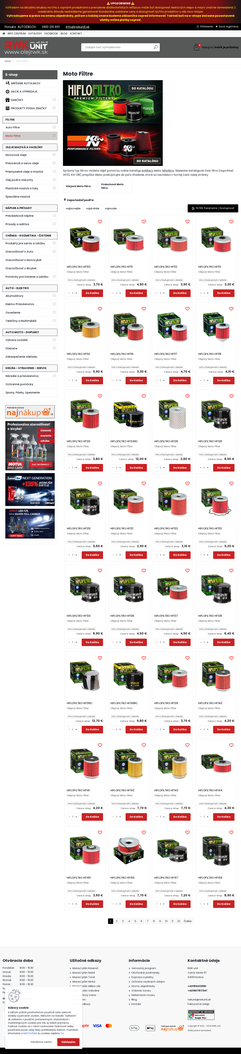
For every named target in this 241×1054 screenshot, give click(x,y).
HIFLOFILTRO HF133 (210, 528)
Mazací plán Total (83, 977)
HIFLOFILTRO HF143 (166, 790)
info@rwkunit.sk (77, 27)
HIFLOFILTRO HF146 (122, 877)
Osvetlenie (13, 313)
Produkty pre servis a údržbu (25, 243)
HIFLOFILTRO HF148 (210, 877)
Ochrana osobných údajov (148, 981)
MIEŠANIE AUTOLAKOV (23, 83)
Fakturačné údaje (198, 1004)
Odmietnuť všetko (41, 1042)
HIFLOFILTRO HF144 (210, 790)
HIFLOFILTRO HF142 (122, 790)
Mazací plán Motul (83, 981)
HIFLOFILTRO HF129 (78, 528)
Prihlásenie (206, 26)
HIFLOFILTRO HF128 (210, 441)
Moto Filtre (13, 136)
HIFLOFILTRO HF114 (78, 354)
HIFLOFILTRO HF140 (210, 703)
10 (166, 921)
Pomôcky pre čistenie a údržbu (27, 277)
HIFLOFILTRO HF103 (78, 267)
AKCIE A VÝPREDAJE (21, 92)
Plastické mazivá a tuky (22, 188)
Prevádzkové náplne (20, 216)
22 (178, 921)
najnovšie (111, 208)
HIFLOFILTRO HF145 (79, 877)
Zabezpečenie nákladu (21, 357)
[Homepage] (4, 33)
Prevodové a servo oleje (22, 163)
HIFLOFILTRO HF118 (209, 354)
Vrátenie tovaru (141, 990)
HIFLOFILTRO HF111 (121, 267)
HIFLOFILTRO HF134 (79, 616)
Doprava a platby (142, 977)
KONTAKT (76, 33)
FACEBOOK (51, 33)
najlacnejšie (73, 208)
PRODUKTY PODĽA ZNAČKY (26, 108)
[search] (156, 48)
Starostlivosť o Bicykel (21, 268)
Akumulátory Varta (84, 995)
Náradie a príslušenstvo (22, 376)
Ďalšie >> (187, 921)
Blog (134, 999)
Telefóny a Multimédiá (21, 321)
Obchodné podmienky (145, 972)
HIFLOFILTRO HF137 (166, 616)
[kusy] (73, 293)
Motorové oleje (16, 155)
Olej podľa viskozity (19, 180)
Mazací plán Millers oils (86, 986)
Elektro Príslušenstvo (20, 304)
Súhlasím (68, 1042)
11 (172, 921)
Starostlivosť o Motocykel (23, 260)
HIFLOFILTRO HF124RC (124, 441)
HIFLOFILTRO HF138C (80, 703)
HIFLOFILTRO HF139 (166, 703)
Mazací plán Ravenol (85, 968)
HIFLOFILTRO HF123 (78, 441)
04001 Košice (195, 977)
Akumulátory (14, 296)
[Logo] (26, 47)
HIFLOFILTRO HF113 (209, 267)
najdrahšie (92, 208)
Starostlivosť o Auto (19, 252)
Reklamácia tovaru (143, 995)
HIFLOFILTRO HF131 (121, 528)
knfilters (147, 171)
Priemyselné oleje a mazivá (24, 172)
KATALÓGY (35, 33)
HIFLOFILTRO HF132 (166, 528)
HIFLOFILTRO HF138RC (124, 703)
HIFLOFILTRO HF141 (78, 790)
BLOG (64, 33)
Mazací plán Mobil (83, 972)
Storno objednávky (143, 986)
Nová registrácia (228, 26)
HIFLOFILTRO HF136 (122, 616)
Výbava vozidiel (17, 340)
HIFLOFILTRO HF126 (166, 441)
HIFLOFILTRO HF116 (121, 354)
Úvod (8, 61)
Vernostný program (143, 968)
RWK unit (193, 968)
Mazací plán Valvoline (85, 990)
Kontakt (136, 1004)
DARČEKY (14, 100)
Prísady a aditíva (17, 224)
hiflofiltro (168, 171)
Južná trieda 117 (197, 972)
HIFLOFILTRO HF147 (166, 877)
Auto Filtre (13, 127)
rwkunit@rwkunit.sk (199, 999)
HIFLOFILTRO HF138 (210, 616)
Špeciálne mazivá (18, 197)
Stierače (11, 348)
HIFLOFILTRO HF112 (165, 267)
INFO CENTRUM (17, 33)
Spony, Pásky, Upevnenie (23, 393)
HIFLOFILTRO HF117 (165, 354)
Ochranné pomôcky (19, 384)
